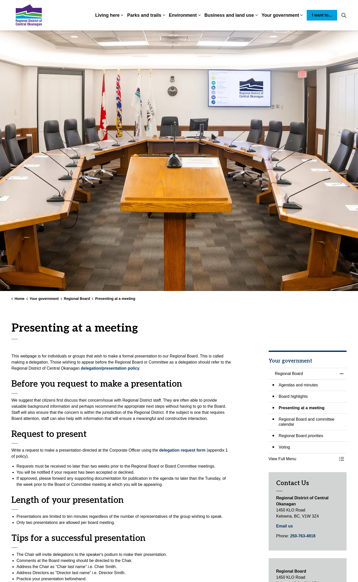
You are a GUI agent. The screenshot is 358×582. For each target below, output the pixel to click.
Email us (284, 526)
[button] (303, 459)
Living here (107, 15)
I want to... (322, 15)
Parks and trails (144, 15)
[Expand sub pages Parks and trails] (163, 15)
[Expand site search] (344, 15)
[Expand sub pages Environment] (199, 15)
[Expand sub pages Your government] (301, 15)
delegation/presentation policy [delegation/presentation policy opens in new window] (110, 368)
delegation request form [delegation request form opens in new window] (182, 450)
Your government (280, 15)
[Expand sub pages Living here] (122, 15)
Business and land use (229, 15)
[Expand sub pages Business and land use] (256, 15)
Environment (183, 15)
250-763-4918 (303, 536)
